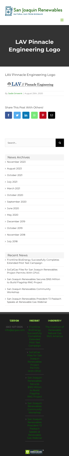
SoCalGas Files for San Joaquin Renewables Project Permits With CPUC (34, 361)
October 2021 (14, 175)
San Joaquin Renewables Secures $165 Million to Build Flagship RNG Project (34, 387)
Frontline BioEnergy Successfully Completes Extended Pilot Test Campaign (34, 336)
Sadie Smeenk (15, 93)
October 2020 (15, 195)
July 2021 (12, 181)
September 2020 (16, 201)
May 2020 (12, 214)
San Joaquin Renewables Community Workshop (35, 408)
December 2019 (16, 221)
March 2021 (13, 188)
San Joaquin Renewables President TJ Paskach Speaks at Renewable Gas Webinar (34, 428)
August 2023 (14, 168)
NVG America (55, 336)
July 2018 (12, 241)
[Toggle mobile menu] (62, 20)
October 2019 (15, 228)
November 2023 (16, 162)
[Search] (60, 143)
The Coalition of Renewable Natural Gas (54, 330)
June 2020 (13, 208)
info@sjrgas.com (15, 330)
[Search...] (30, 143)
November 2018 (16, 234)
